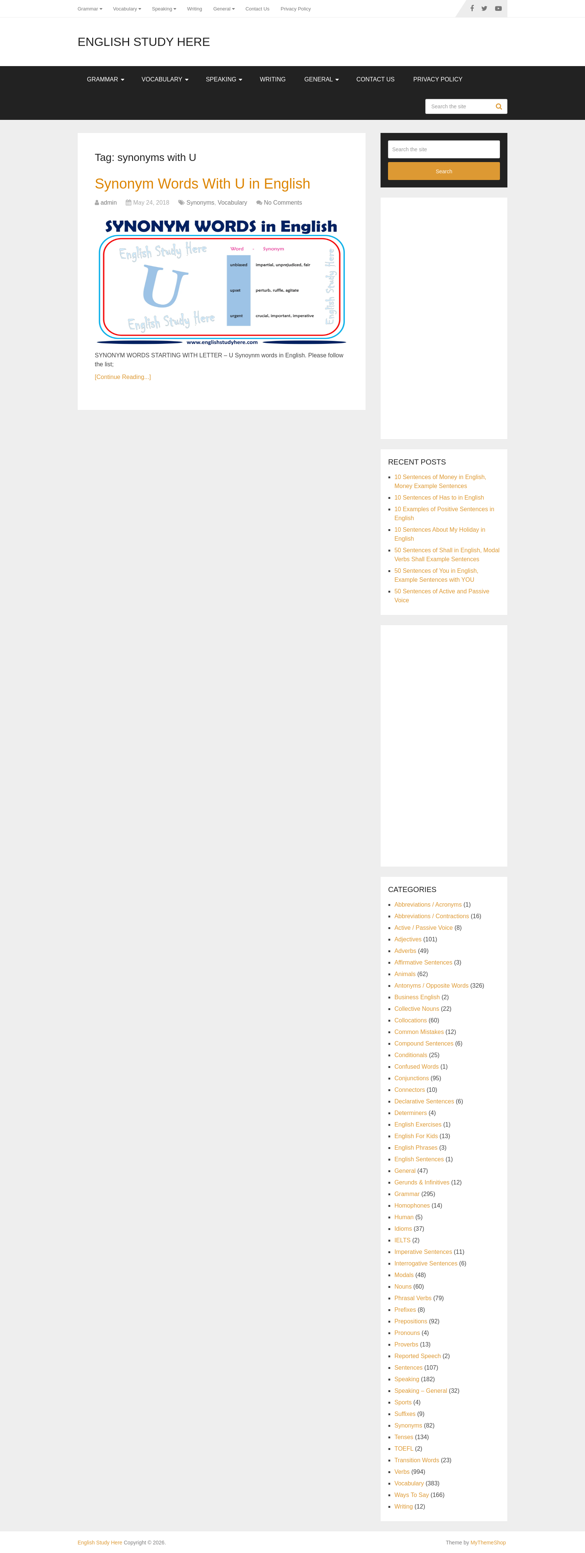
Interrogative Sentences (425, 1263)
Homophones (412, 1205)
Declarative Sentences (424, 1101)
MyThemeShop (488, 1543)
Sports (403, 1402)
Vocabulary (125, 9)
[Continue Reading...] (123, 377)
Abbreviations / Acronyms (428, 904)
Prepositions (410, 1321)
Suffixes (405, 1414)
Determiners (410, 1113)
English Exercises (417, 1124)
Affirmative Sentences (423, 962)
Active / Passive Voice (423, 928)
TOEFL (403, 1448)
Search (499, 106)
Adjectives (408, 939)
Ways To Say (411, 1495)
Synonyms (201, 202)
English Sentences (419, 1159)
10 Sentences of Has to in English (439, 497)
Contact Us (257, 9)
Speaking (162, 9)
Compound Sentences (423, 1043)
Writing (194, 9)
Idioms (403, 1229)
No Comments (283, 202)
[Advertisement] (444, 317)
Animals (405, 974)
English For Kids (416, 1136)
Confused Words (416, 1066)
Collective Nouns (416, 1009)
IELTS (402, 1240)
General (222, 9)
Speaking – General (420, 1391)
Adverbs (405, 951)
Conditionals (410, 1055)
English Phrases (416, 1147)
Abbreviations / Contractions (431, 916)
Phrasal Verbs (413, 1298)
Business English (417, 997)
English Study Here (144, 42)
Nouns (403, 1286)
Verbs (402, 1472)
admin (108, 202)
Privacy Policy (296, 9)
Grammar (88, 9)
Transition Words (416, 1460)
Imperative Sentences (423, 1252)
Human (404, 1217)
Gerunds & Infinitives (422, 1182)
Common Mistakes (419, 1032)
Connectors (409, 1090)
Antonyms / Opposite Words (431, 985)
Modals (404, 1275)
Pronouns (407, 1333)
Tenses (403, 1437)
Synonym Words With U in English (202, 184)
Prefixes (405, 1310)
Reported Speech (417, 1356)
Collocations (410, 1020)
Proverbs (406, 1344)
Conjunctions (411, 1078)
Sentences (408, 1367)
